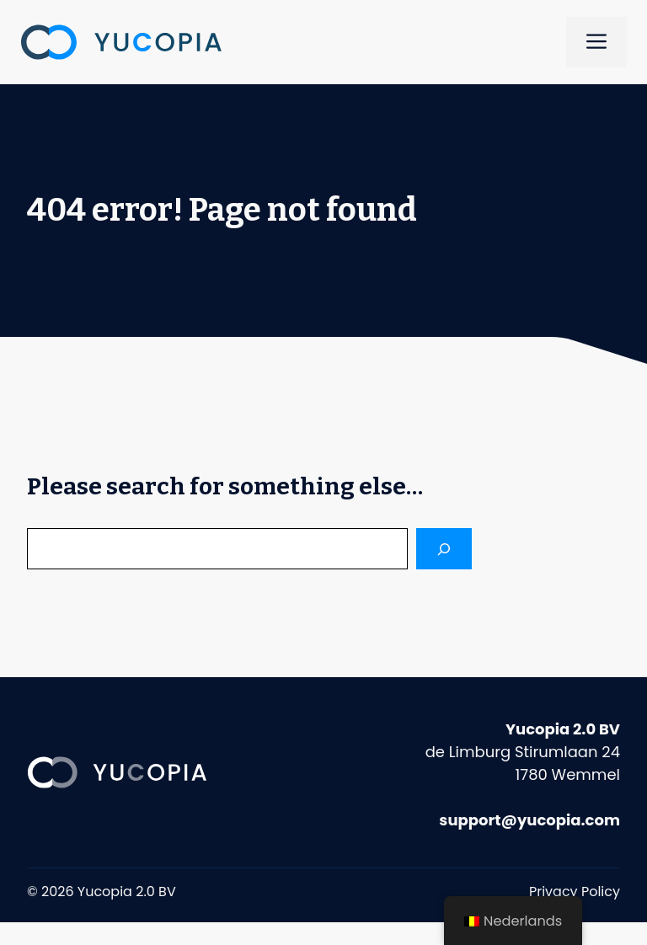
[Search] (444, 548)
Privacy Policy (574, 891)
